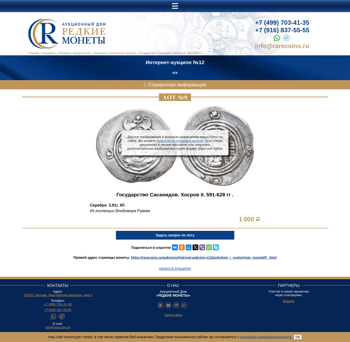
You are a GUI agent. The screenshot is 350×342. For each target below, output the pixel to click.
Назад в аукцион (175, 269)
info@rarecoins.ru (282, 46)
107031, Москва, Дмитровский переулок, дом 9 (58, 295)
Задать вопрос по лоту (175, 235)
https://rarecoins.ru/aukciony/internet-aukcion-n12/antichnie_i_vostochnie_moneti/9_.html (204, 257)
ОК (298, 337)
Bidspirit (288, 301)
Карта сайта (173, 315)
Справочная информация (177, 84)
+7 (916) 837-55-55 (282, 30)
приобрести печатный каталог (180, 141)
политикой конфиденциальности (266, 337)
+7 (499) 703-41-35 (282, 22)
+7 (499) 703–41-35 (58, 304)
